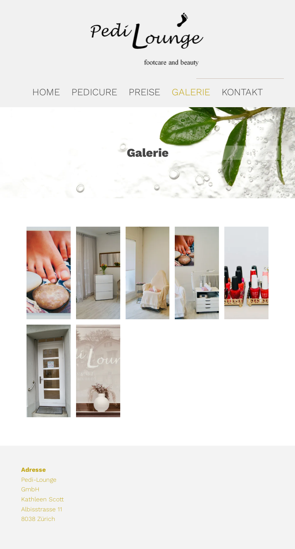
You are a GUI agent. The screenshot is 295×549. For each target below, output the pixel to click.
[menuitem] (46, 92)
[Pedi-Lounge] (49, 273)
